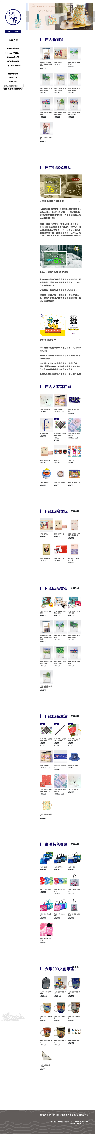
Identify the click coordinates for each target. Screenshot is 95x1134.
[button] (27, 16)
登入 (10, 31)
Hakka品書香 (13, 53)
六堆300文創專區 (13, 65)
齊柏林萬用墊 (43, 867)
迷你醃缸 (56, 460)
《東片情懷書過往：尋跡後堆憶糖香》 (60, 113)
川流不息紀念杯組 (45, 409)
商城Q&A (13, 77)
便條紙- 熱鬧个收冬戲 (74, 483)
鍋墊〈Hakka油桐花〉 (46, 889)
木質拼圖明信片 (58, 62)
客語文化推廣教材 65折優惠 (54, 271)
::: (0, 1)
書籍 (5, 89)
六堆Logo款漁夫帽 (73, 765)
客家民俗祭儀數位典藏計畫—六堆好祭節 (74, 535)
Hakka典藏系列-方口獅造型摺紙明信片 (74, 739)
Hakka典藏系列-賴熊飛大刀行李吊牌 (60, 739)
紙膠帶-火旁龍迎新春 (60, 483)
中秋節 (16, 89)
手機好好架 (71, 460)
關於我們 (13, 81)
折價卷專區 (13, 73)
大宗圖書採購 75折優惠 (52, 201)
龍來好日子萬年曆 (45, 460)
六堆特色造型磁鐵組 (73, 1041)
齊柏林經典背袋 (58, 867)
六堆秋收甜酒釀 (58, 409)
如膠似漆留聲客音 (45, 558)
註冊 (16, 31)
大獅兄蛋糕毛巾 (44, 483)
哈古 (21, 89)
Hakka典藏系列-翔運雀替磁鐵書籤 (60, 434)
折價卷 (10, 89)
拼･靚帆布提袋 (44, 434)
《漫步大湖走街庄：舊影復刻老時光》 (60, 89)
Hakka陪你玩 (13, 48)
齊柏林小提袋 (71, 867)
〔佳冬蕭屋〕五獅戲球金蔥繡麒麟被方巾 (46, 790)
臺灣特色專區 (13, 61)
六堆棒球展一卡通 (59, 558)
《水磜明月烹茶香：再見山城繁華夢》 (74, 89)
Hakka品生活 (13, 57)
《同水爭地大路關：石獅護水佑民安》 (74, 113)
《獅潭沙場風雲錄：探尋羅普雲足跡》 (46, 89)
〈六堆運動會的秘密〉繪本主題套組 (60, 612)
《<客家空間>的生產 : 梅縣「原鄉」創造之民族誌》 (46, 64)
